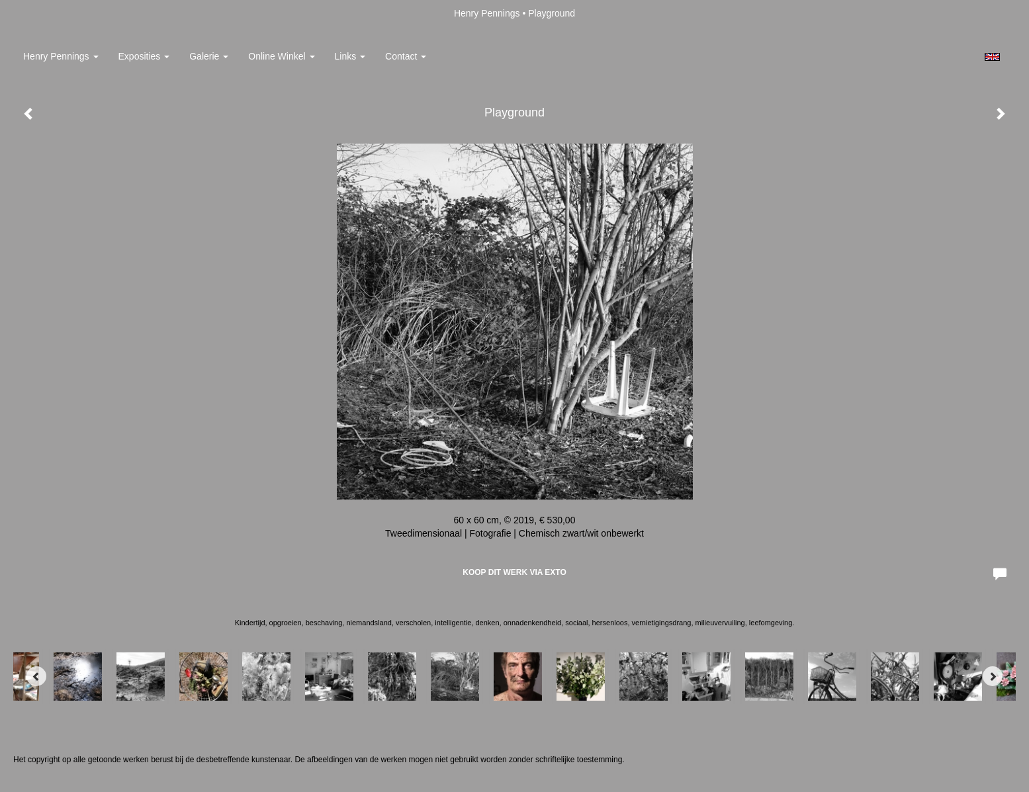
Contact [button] (405, 56)
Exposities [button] (144, 56)
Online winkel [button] (281, 56)
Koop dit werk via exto (514, 572)
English (992, 57)
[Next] (993, 676)
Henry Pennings (487, 13)
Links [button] (350, 56)
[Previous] (36, 676)
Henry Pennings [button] (61, 56)
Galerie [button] (208, 56)
